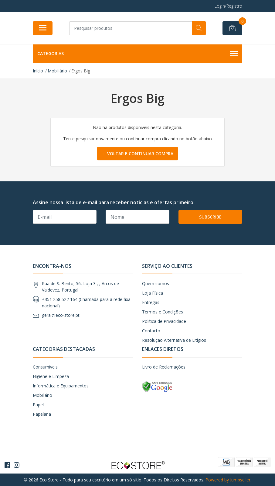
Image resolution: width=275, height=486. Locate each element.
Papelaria (42, 414)
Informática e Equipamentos (61, 386)
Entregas (150, 302)
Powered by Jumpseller (227, 480)
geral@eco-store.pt (61, 315)
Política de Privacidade (164, 321)
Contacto (151, 331)
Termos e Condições (162, 312)
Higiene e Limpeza (51, 376)
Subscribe (210, 217)
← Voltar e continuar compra (137, 153)
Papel (38, 404)
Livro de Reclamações (163, 367)
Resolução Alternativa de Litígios (174, 340)
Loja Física (152, 293)
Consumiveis (45, 367)
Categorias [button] (137, 54)
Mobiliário (42, 395)
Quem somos (155, 283)
